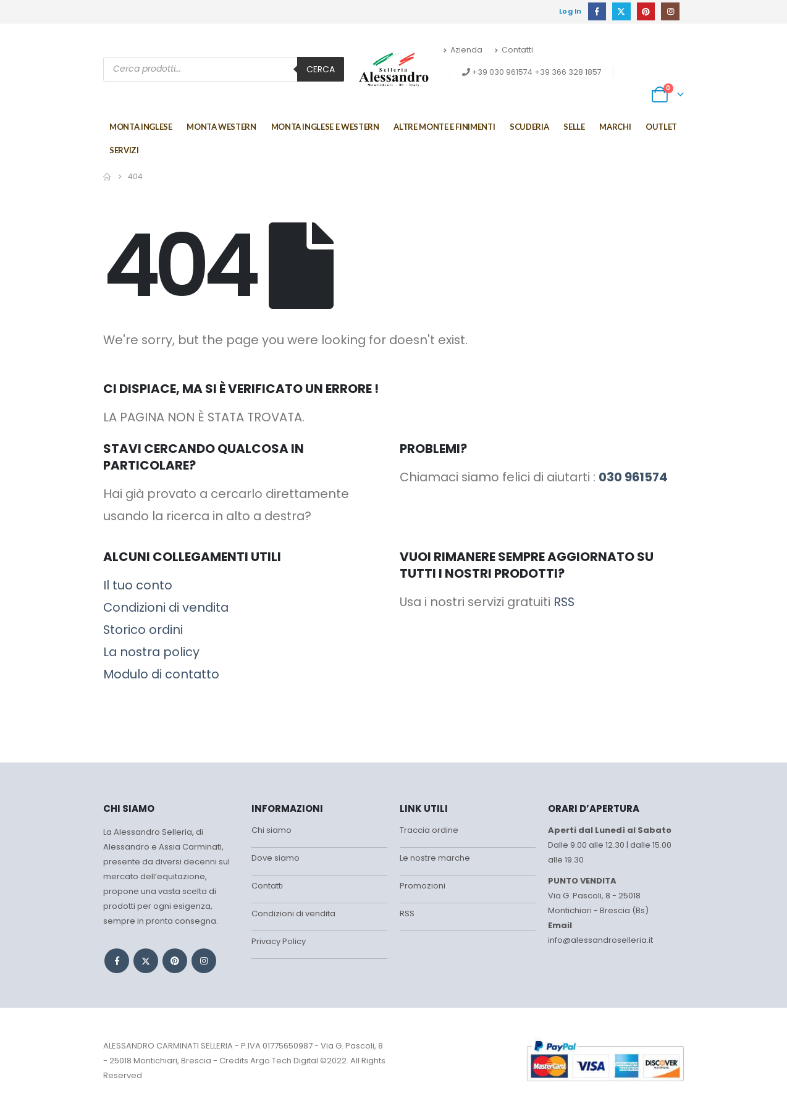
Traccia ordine (429, 830)
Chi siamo (271, 830)
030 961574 (633, 477)
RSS (563, 601)
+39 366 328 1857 (568, 72)
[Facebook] (597, 11)
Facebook (116, 960)
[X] (621, 11)
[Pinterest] (646, 11)
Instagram (203, 960)
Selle (573, 127)
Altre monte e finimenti (444, 127)
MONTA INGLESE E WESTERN (325, 127)
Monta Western (221, 127)
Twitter (145, 960)
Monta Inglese (140, 127)
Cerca (320, 69)
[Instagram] (670, 11)
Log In (570, 11)
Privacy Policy (278, 941)
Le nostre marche (435, 858)
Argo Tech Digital (284, 1060)
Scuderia (529, 127)
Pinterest (174, 960)
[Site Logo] (393, 69)
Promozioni (422, 886)
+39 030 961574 (502, 72)
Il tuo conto (137, 585)
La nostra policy (151, 651)
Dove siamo (275, 858)
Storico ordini (143, 629)
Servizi (124, 150)
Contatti (514, 49)
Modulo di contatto (161, 674)
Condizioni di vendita (166, 607)
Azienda (463, 49)
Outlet (661, 127)
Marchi (615, 127)
